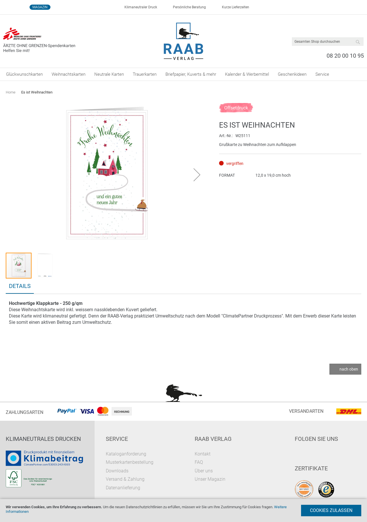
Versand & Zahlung (125, 479)
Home (10, 92)
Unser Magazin (210, 479)
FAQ (199, 462)
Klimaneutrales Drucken (43, 438)
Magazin (40, 7)
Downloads (117, 471)
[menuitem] (24, 74)
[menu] (183, 74)
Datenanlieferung (123, 487)
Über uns (204, 471)
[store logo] (184, 41)
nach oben (348, 369)
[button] (197, 174)
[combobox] (328, 41)
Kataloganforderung (126, 454)
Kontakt (202, 454)
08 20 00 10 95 (345, 55)
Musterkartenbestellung (129, 462)
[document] (183, 510)
